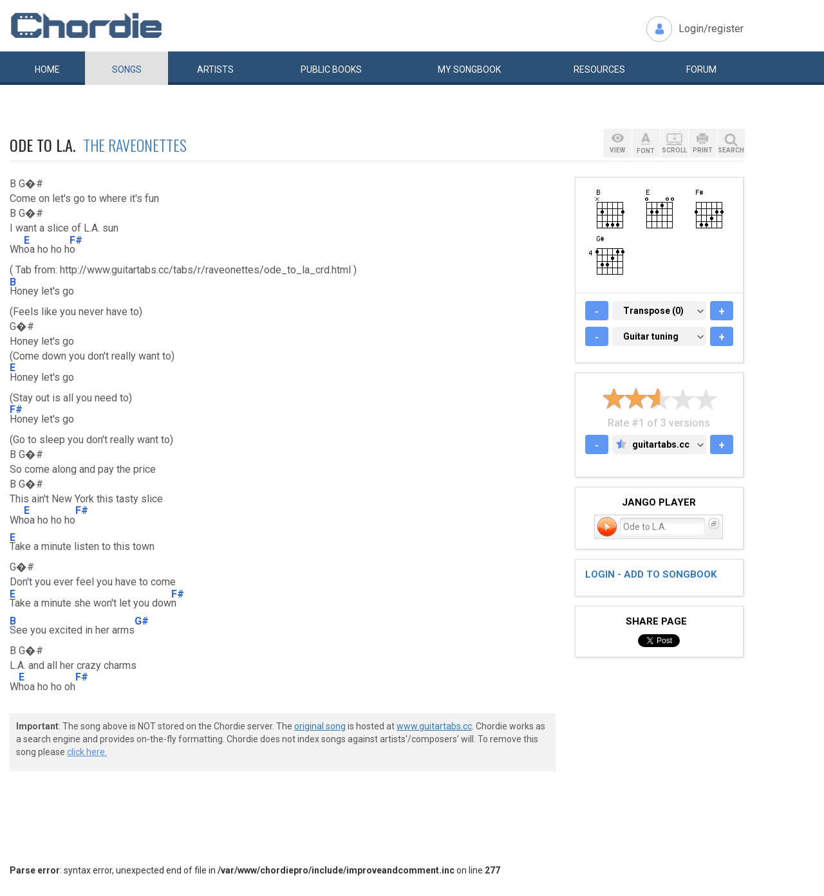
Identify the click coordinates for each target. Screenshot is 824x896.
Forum (701, 69)
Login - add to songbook (650, 574)
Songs (127, 69)
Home (47, 69)
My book (469, 69)
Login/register (711, 29)
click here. (87, 752)
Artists (215, 69)
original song (320, 726)
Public (331, 69)
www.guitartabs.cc (434, 726)
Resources (599, 69)
